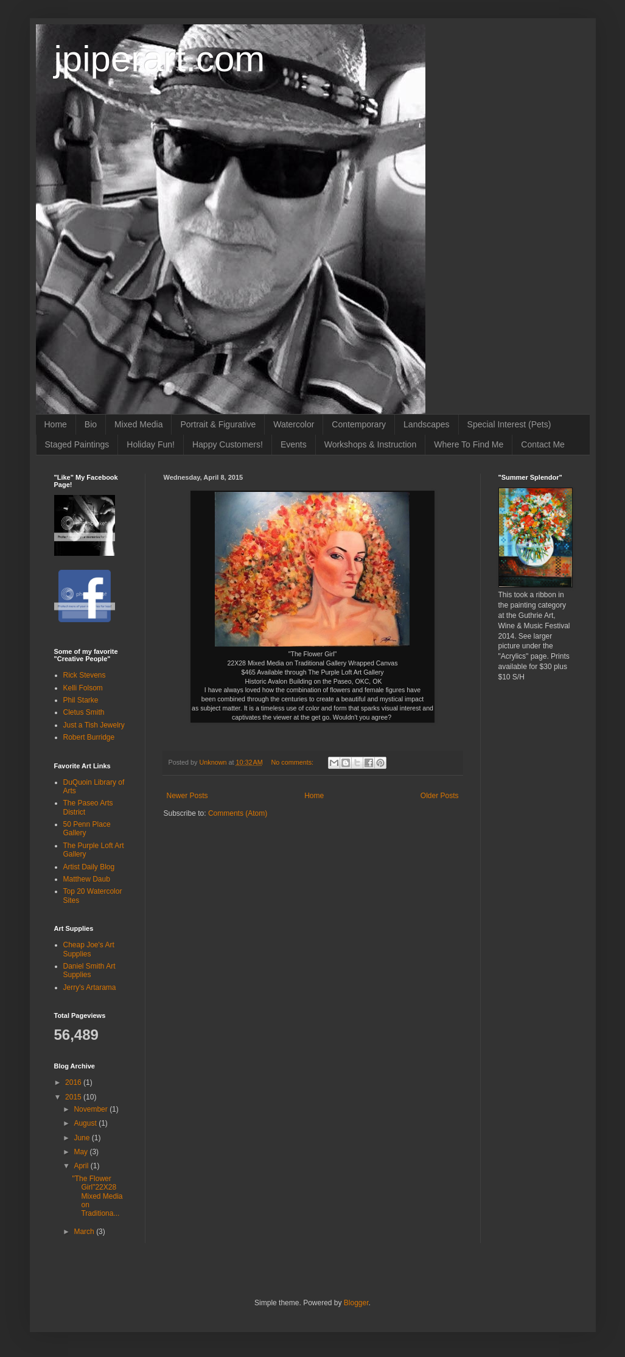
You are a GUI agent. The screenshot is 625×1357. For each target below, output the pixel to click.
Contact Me (543, 444)
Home (55, 424)
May (81, 1152)
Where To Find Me (468, 444)
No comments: (293, 762)
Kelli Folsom (83, 688)
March (85, 1231)
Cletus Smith (84, 712)
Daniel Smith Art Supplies (89, 970)
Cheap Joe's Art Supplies (88, 949)
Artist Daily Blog (89, 867)
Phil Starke (81, 700)
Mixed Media (138, 424)
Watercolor (293, 424)
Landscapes (426, 424)
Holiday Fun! (151, 444)
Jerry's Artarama (89, 987)
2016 (74, 1082)
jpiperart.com (159, 58)
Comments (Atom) (237, 813)
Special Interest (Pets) (509, 424)
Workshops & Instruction (370, 444)
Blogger (356, 1303)
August (86, 1123)
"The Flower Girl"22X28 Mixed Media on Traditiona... (97, 1196)
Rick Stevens (84, 675)
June (82, 1138)
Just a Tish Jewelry (94, 725)
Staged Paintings (77, 444)
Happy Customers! (227, 444)
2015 (74, 1097)
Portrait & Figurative (218, 424)
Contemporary (359, 424)
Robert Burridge (89, 737)
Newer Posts (187, 795)
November (92, 1109)
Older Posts (440, 795)
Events (294, 444)
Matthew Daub (86, 879)
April (82, 1166)
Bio (91, 424)
